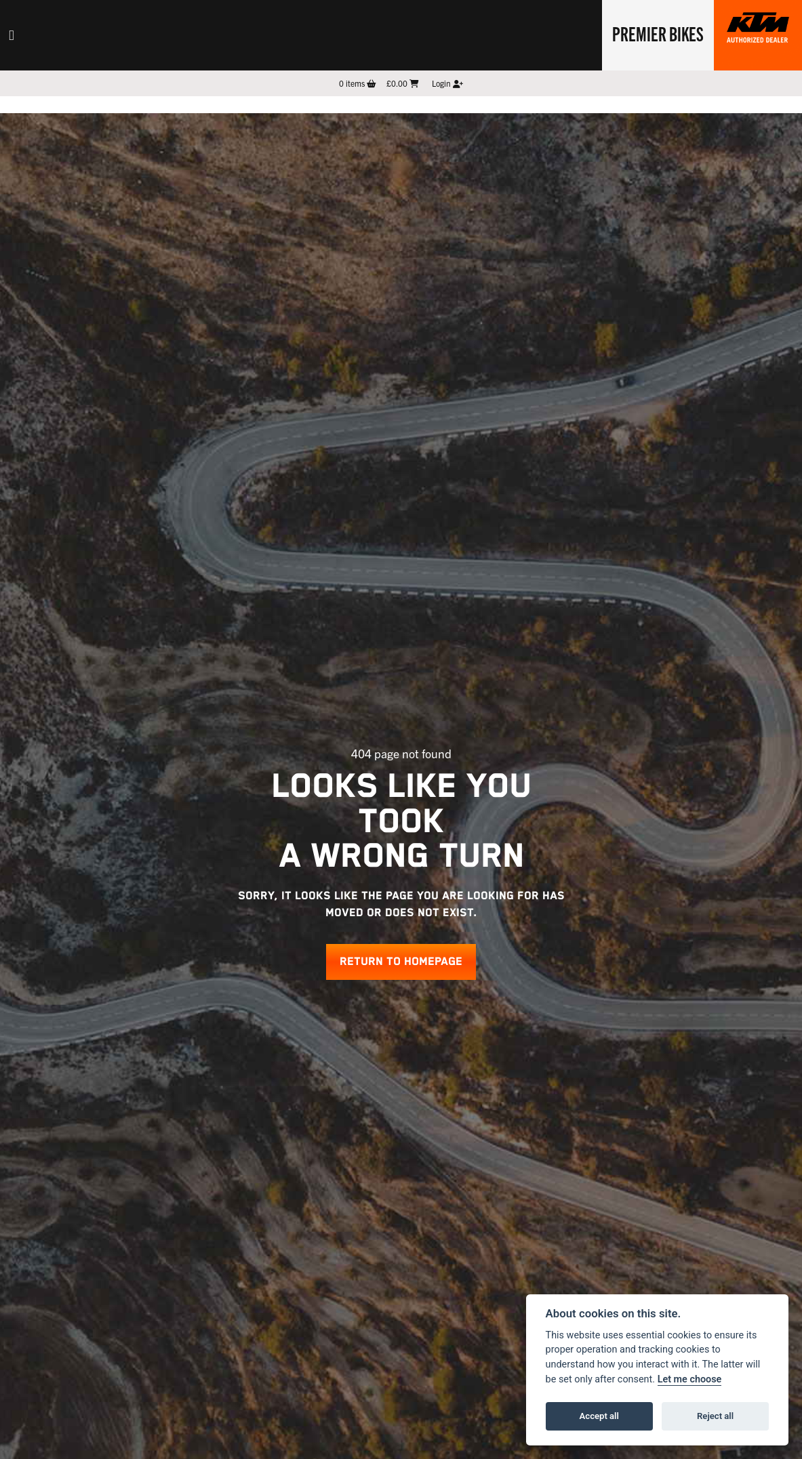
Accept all (599, 1416)
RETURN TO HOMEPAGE (401, 961)
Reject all (715, 1416)
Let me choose (690, 1379)
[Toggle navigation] (11, 35)
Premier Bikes (658, 33)
